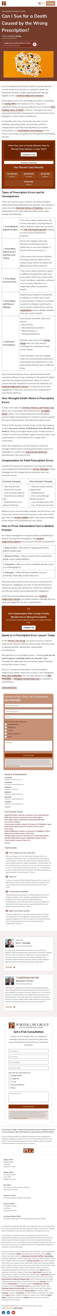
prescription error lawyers (30, 130)
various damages (40, 469)
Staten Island (29, 1290)
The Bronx (20, 1293)
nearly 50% (10, 103)
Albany (18, 1254)
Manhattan (45, 1274)
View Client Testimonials (29, 162)
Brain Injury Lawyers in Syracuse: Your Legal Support (24, 817)
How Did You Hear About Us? (16, 722)
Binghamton (26, 1256)
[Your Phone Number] (28, 1068)
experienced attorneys (36, 452)
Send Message (28, 755)
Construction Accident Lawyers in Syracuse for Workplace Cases (28, 824)
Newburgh (16, 1279)
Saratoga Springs (8, 1288)
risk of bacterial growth (35, 229)
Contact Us (29, 627)
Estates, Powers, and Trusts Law (38, 407)
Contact (50, 3)
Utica (7, 1295)
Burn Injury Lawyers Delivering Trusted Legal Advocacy (24, 820)
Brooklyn (34, 1256)
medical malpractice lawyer (15, 386)
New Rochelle (6, 1279)
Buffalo (40, 1256)
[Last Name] (28, 1057)
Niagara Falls (25, 1279)
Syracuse (5, 1293)
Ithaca (42, 1270)
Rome (27, 1286)
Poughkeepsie (38, 1284)
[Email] (28, 711)
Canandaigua (48, 1256)
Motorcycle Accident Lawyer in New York (19, 833)
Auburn (48, 1254)
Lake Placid (37, 1272)
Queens (46, 1284)
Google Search (12, 724)
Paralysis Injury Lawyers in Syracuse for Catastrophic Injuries (27, 836)
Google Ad (11, 727)
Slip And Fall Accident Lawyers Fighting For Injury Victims (25, 838)
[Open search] (43, 3)
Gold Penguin (18, 1308)
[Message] (28, 745)
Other (9, 737)
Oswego (43, 1281)
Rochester (20, 1286)
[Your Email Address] (28, 1062)
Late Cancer (9, 829)
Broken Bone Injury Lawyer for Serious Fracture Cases (24, 826)
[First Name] (28, 705)
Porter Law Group (16, 640)
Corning (30, 1261)
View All (7, 807)
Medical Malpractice (9, 687)
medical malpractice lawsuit (29, 95)
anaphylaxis (26, 310)
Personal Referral (14, 734)
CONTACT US (28, 155)
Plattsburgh (12, 1284)
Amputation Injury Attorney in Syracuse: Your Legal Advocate (27, 815)
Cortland (36, 1261)
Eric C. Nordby (15, 36)
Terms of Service (16, 765)
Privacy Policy (9, 765)
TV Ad (9, 730)
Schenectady (19, 1288)
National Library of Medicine (29, 208)
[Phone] (28, 717)
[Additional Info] (28, 1097)
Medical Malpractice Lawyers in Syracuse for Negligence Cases (27, 831)
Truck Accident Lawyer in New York (17, 840)
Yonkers (27, 1297)
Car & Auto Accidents (12, 822)
